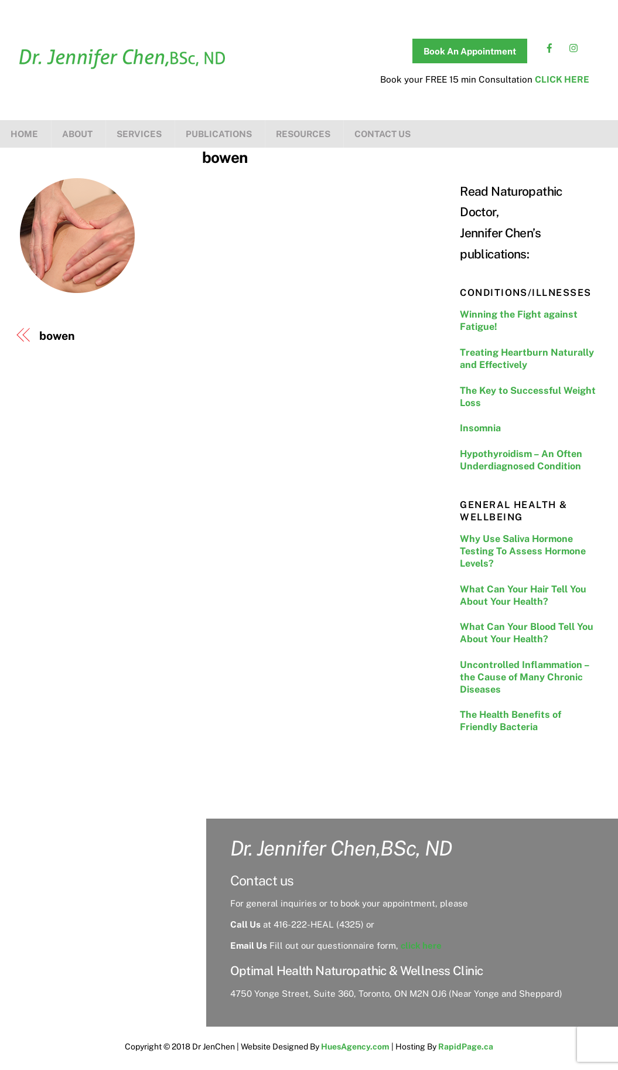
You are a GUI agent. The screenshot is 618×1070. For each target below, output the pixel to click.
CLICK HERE (562, 79)
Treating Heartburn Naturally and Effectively (527, 358)
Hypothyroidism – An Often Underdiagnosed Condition (521, 460)
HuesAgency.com (355, 1046)
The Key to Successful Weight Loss (528, 396)
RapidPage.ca (465, 1046)
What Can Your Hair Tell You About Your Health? (523, 595)
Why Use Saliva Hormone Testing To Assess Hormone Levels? (523, 551)
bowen (224, 157)
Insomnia (480, 428)
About (77, 134)
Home (24, 134)
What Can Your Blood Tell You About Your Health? (526, 633)
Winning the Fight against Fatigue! (519, 320)
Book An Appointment (470, 51)
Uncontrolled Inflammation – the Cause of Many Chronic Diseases (524, 677)
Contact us (382, 134)
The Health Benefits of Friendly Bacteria (510, 720)
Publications (219, 134)
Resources (303, 134)
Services (139, 134)
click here (421, 945)
